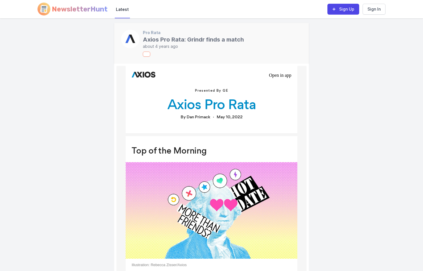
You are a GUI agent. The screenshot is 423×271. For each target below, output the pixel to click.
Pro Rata (152, 32)
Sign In (374, 9)
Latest (122, 9)
